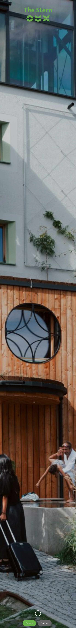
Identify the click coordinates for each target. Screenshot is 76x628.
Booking (45, 623)
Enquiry (29, 623)
